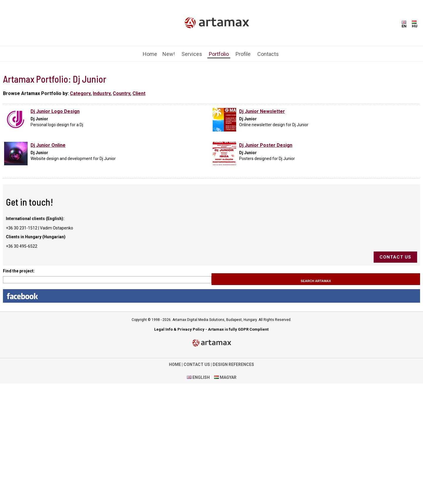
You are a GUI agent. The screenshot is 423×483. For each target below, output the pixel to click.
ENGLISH (201, 377)
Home (150, 54)
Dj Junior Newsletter (262, 111)
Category (80, 93)
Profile (243, 54)
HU (414, 24)
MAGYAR (227, 377)
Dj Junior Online (48, 145)
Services (192, 54)
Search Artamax (316, 281)
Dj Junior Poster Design (265, 145)
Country (121, 93)
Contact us (395, 257)
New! (168, 54)
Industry (101, 93)
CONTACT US (197, 364)
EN (404, 24)
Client (138, 93)
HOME (175, 364)
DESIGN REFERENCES (233, 364)
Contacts (268, 54)
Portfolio (219, 54)
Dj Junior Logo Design (55, 111)
